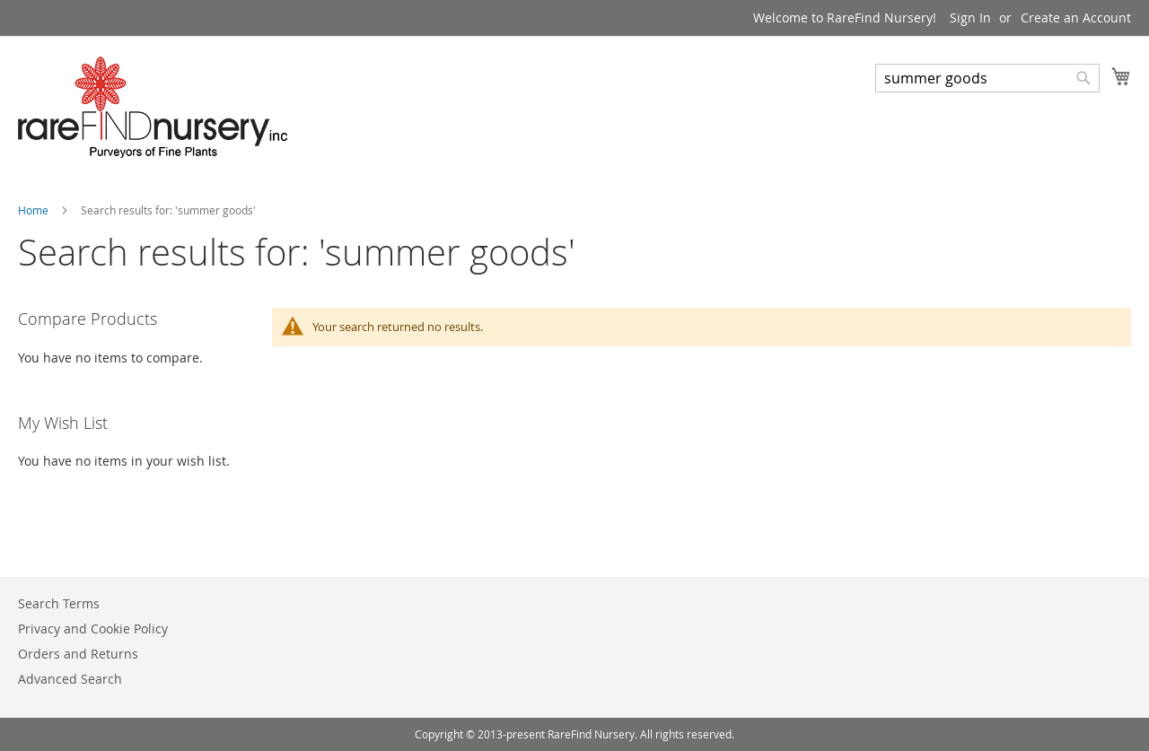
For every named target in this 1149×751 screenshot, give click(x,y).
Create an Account (1076, 17)
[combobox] (987, 78)
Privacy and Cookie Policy (93, 628)
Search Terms (59, 603)
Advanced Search (70, 678)
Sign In (970, 17)
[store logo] (152, 107)
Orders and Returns (78, 653)
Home (34, 210)
